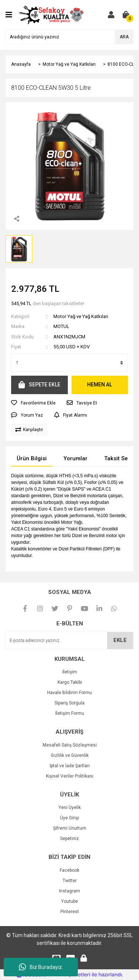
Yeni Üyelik (70, 807)
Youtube (69, 901)
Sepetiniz (69, 838)
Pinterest (69, 911)
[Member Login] (111, 14)
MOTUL (61, 326)
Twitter (70, 880)
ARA (124, 37)
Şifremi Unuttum (69, 828)
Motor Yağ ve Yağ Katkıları (80, 316)
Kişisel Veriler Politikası (69, 776)
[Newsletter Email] (69, 640)
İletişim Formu (69, 713)
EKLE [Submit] (120, 640)
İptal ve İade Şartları (70, 765)
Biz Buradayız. (41, 967)
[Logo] (51, 14)
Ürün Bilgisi (32, 458)
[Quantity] (69, 363)
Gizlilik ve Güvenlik (70, 755)
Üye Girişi (69, 817)
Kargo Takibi (69, 682)
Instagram (69, 891)
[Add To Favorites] (33, 403)
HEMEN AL (99, 384)
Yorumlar (75, 458)
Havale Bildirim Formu (69, 692)
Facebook (69, 870)
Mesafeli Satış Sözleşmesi (70, 745)
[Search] (69, 37)
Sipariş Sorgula (69, 703)
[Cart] (126, 14)
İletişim (69, 672)
